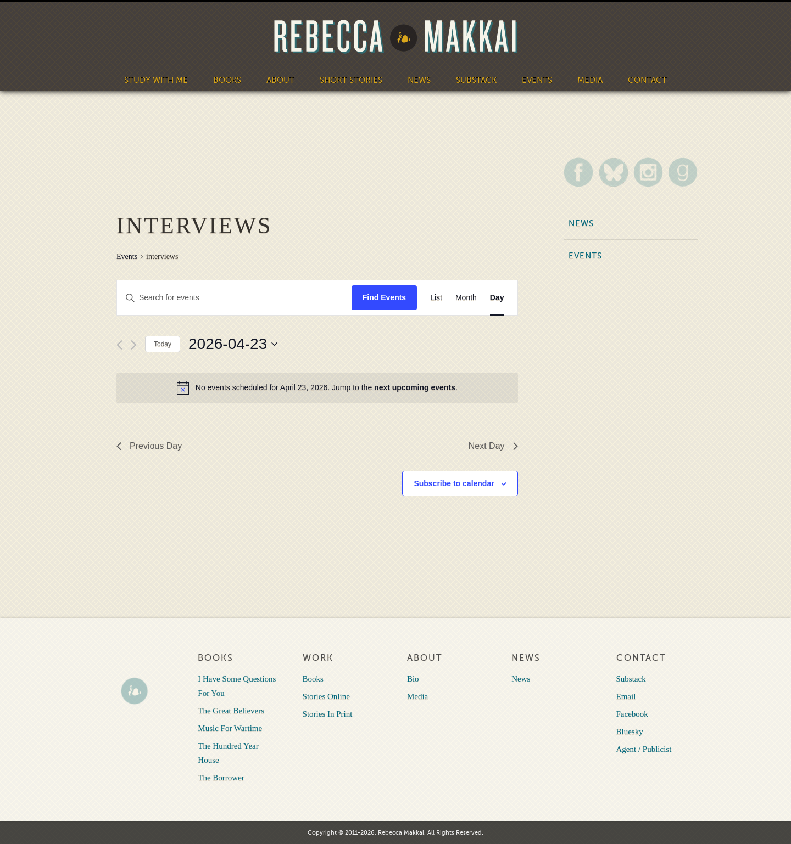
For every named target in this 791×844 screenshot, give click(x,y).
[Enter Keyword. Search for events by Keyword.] (234, 297)
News (419, 80)
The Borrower (221, 777)
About (280, 80)
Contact (647, 80)
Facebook (632, 714)
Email (626, 696)
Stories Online (326, 696)
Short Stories (351, 80)
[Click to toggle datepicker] (232, 344)
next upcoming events (414, 387)
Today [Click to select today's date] (162, 344)
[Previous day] (119, 345)
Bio (413, 678)
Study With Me (156, 80)
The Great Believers (231, 710)
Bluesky (629, 731)
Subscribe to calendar (454, 483)
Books (227, 80)
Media (590, 80)
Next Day (493, 446)
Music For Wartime (230, 728)
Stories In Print (328, 714)
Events (537, 80)
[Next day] (134, 345)
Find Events (384, 297)
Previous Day (149, 446)
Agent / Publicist (644, 749)
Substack (476, 80)
